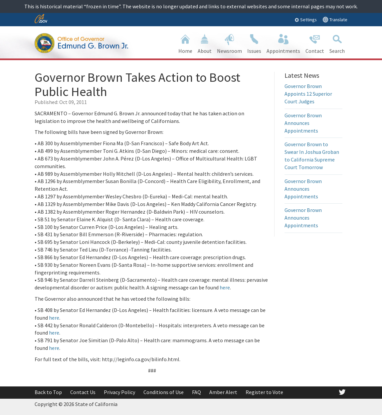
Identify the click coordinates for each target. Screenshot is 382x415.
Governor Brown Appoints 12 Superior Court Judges (308, 94)
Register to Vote (264, 392)
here (225, 287)
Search (337, 43)
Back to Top (48, 392)
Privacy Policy (119, 392)
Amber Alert (223, 392)
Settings (305, 20)
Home (185, 43)
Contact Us (83, 392)
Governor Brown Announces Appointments (303, 123)
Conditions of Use (163, 392)
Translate (334, 19)
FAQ (196, 392)
